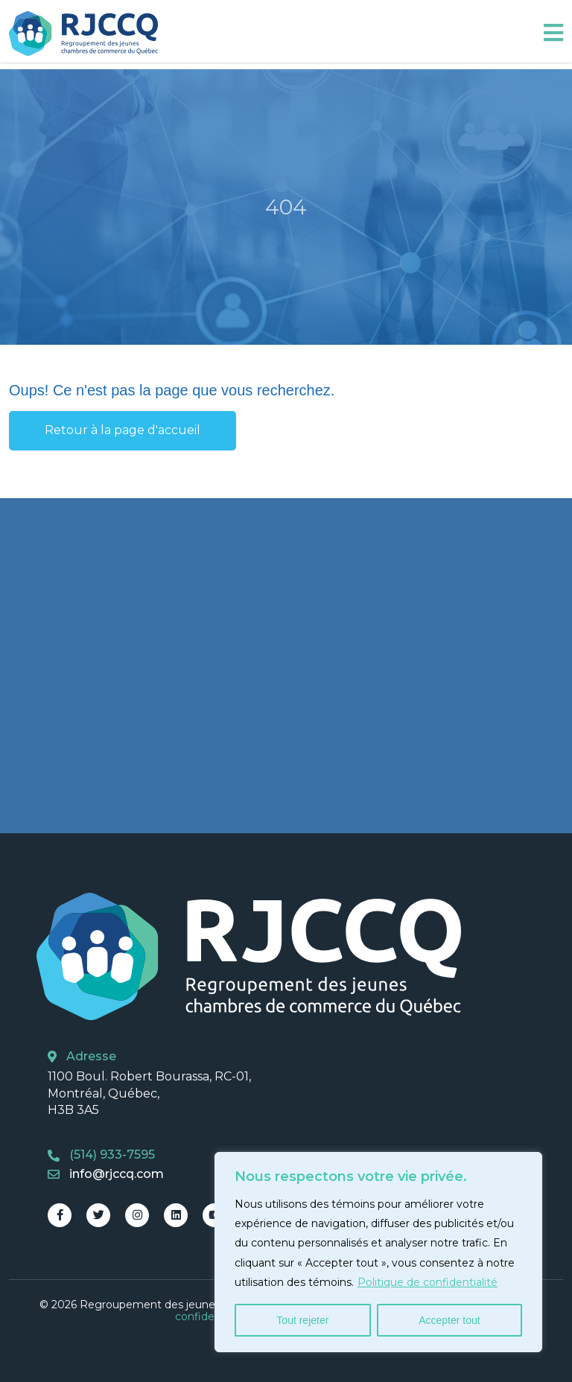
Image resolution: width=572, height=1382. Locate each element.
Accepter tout (449, 1320)
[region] (378, 1252)
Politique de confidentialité (428, 1282)
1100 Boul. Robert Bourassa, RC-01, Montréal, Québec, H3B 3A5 (149, 1093)
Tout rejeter (302, 1320)
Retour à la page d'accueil (122, 430)
